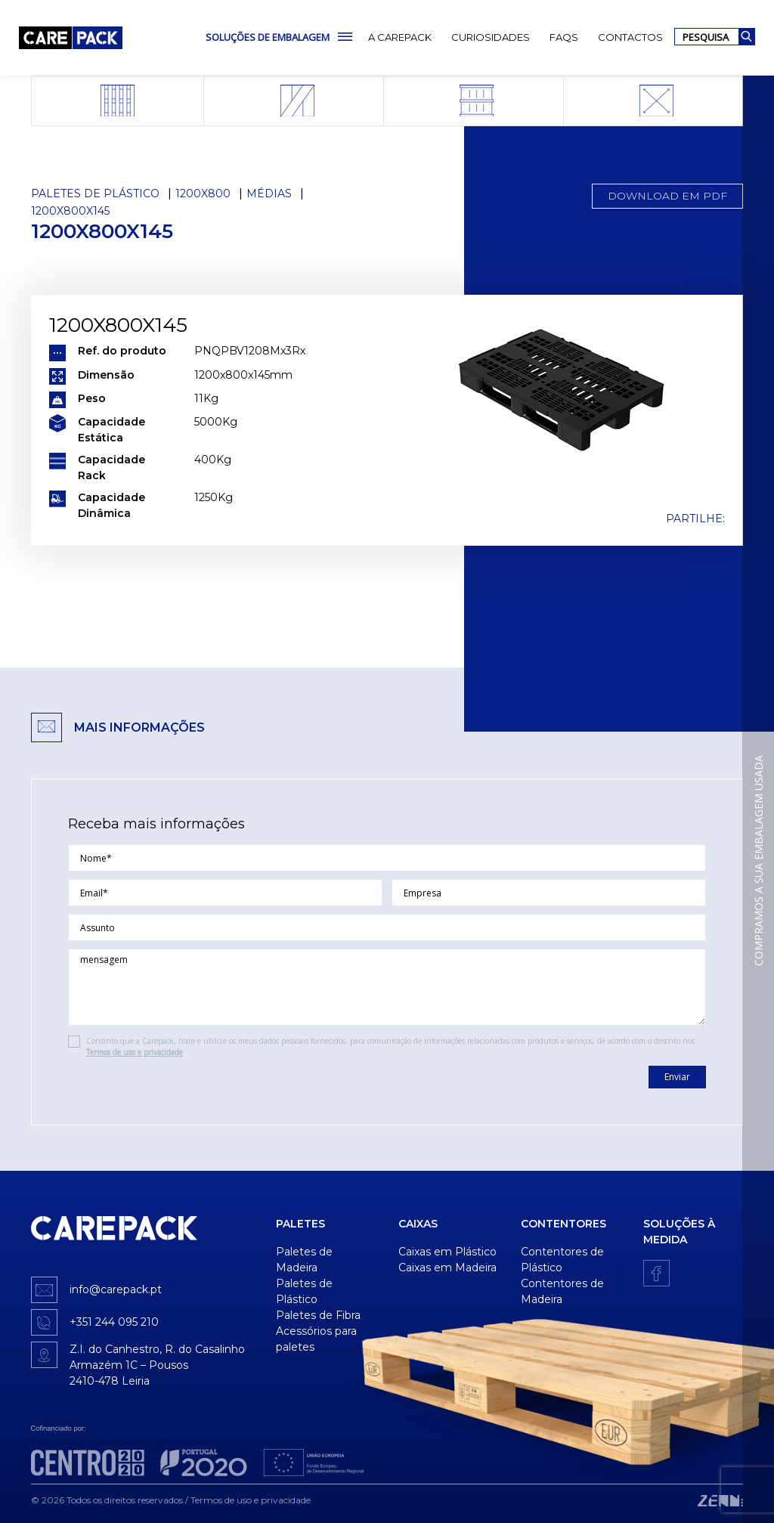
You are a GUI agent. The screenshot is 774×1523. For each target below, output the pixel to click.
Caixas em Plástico (447, 1251)
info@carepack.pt (116, 1289)
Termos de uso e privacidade (134, 1052)
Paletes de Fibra (318, 1315)
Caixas (418, 1223)
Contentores (563, 1223)
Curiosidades (490, 37)
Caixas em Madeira (447, 1267)
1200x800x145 (70, 211)
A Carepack (400, 37)
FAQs (564, 37)
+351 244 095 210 (114, 1322)
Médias (269, 193)
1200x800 (203, 193)
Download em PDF (667, 196)
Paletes (300, 1223)
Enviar (677, 1076)
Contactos (630, 37)
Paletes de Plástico (95, 193)
